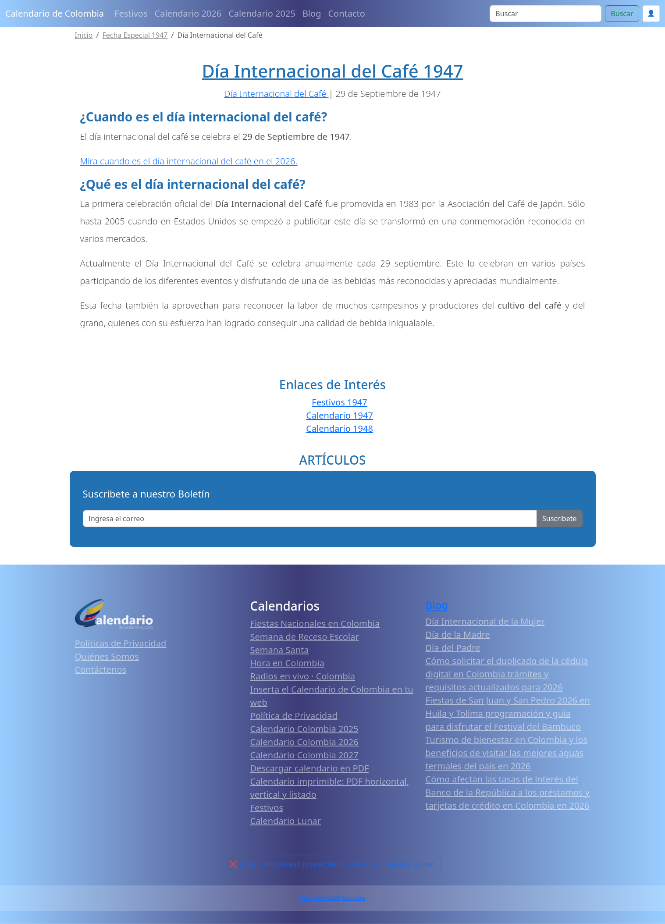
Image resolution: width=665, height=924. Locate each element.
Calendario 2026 (188, 13)
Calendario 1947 (339, 415)
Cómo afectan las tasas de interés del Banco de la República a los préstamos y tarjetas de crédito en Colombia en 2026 (508, 792)
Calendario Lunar (285, 821)
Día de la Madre (458, 634)
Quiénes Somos (107, 656)
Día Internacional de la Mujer (485, 621)
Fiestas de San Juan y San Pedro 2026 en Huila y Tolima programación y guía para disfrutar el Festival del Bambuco (508, 713)
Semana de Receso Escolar (304, 637)
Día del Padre (453, 648)
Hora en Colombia (287, 663)
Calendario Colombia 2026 (304, 742)
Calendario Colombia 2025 (304, 729)
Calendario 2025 (261, 13)
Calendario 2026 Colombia (332, 898)
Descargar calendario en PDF (309, 768)
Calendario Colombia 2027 (304, 755)
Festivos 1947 (339, 402)
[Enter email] (310, 518)
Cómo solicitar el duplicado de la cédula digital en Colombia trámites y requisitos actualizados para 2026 (507, 674)
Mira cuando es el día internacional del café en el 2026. (189, 161)
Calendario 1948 (339, 428)
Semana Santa (279, 650)
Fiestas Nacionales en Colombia (315, 623)
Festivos (130, 13)
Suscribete (559, 518)
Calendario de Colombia (54, 13)
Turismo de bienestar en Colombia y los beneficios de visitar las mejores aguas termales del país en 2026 (507, 753)
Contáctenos (101, 669)
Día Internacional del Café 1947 (332, 71)
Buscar (622, 13)
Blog (311, 13)
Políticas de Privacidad (121, 643)
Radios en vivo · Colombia (303, 676)
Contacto (346, 13)
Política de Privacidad (294, 715)
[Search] (545, 13)
